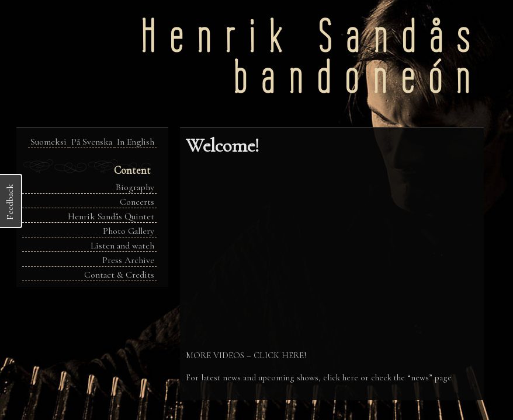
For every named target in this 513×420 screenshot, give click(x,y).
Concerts (137, 202)
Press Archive (128, 260)
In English (135, 142)
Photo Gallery (128, 231)
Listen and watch (122, 245)
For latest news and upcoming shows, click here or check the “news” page (319, 377)
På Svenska (91, 142)
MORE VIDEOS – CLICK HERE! (246, 355)
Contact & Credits (119, 275)
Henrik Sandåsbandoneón (312, 57)
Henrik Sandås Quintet (111, 216)
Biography (135, 187)
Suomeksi (48, 142)
